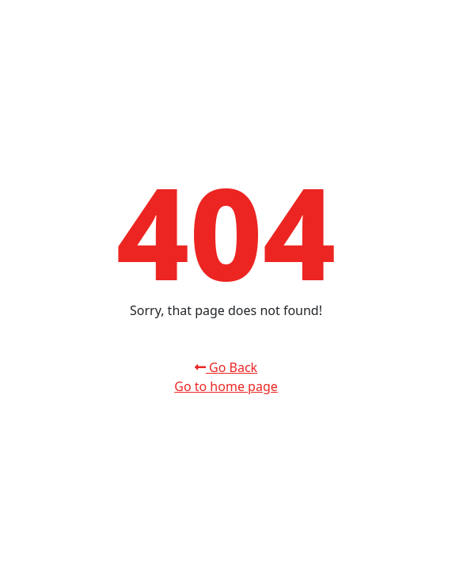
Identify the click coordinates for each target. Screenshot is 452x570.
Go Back (226, 367)
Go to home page (226, 386)
